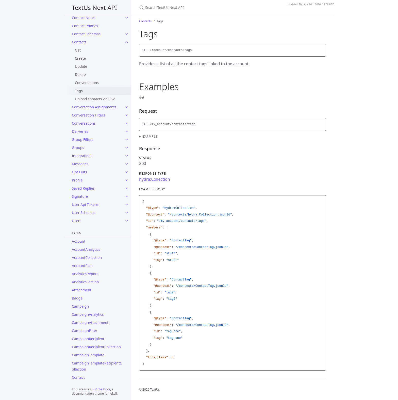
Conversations (87, 82)
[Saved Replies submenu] (127, 188)
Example (150, 136)
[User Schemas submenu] (127, 213)
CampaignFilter (84, 330)
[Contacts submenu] (127, 42)
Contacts (79, 42)
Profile (77, 180)
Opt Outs (79, 172)
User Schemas (83, 212)
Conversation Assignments (94, 107)
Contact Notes (83, 17)
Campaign (80, 306)
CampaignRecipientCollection (96, 346)
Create (80, 58)
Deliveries (80, 131)
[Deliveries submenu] (127, 131)
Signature (80, 196)
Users (76, 220)
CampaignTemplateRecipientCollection (97, 366)
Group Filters (82, 139)
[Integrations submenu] (127, 156)
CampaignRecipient (88, 338)
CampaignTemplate (88, 355)
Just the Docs (101, 389)
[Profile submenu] (127, 180)
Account (78, 241)
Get (78, 50)
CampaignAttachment (90, 322)
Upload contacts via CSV (95, 98)
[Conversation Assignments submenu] (127, 107)
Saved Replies (83, 188)
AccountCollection (87, 257)
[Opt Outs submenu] (127, 172)
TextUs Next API (94, 7)
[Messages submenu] (127, 164)
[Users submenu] (127, 221)
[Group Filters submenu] (127, 140)
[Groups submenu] (127, 148)
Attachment (81, 290)
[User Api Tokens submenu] (127, 205)
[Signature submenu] (127, 196)
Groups (78, 147)
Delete (80, 74)
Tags (79, 90)
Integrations (82, 155)
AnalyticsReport (85, 273)
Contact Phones (85, 25)
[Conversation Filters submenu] (127, 115)
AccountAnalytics (86, 249)
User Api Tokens (85, 204)
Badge (77, 298)
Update (81, 66)
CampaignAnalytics (88, 314)
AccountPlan (82, 265)
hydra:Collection (154, 179)
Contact (78, 377)
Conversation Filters (88, 115)
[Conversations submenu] (127, 123)
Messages (80, 163)
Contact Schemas (86, 33)
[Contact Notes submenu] (127, 18)
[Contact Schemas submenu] (127, 34)
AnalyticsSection (85, 281)
